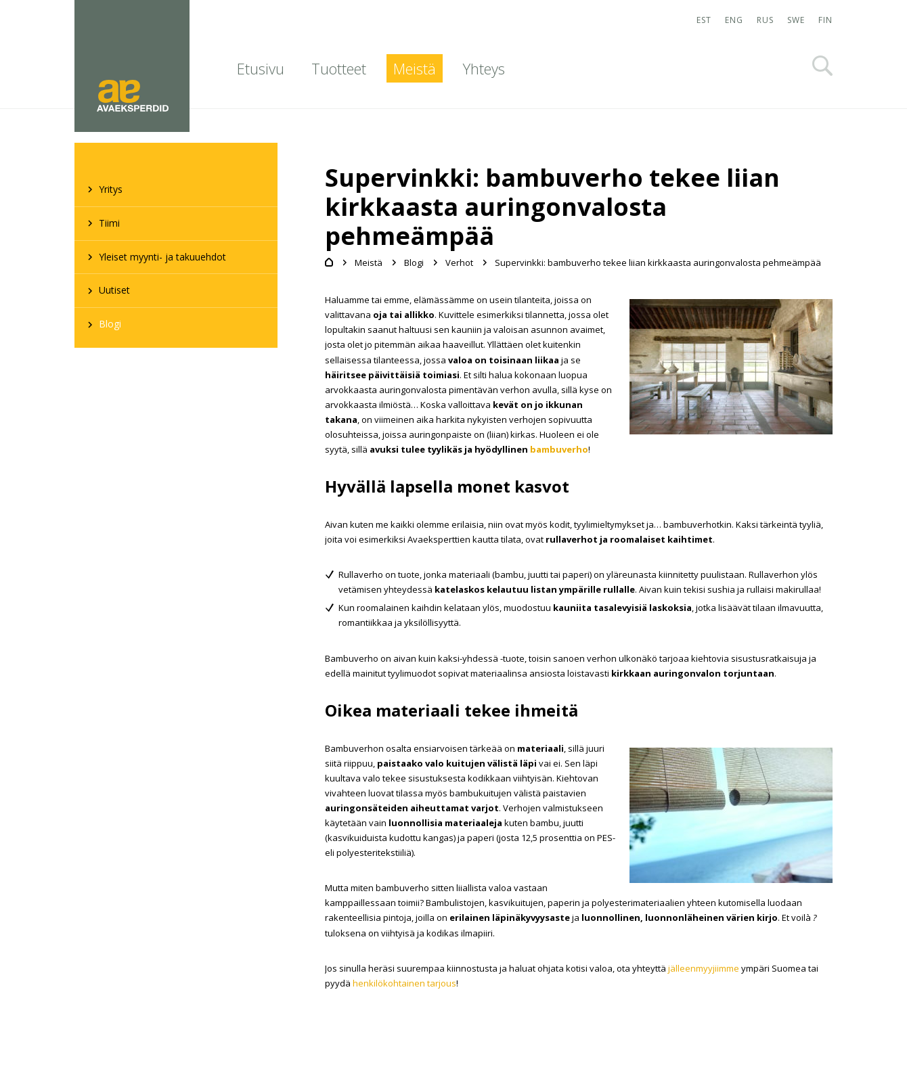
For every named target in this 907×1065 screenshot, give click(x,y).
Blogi (110, 323)
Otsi (822, 65)
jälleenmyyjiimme (703, 968)
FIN (825, 20)
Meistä (414, 68)
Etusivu (260, 68)
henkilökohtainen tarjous (404, 983)
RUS (765, 20)
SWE (796, 20)
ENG (734, 20)
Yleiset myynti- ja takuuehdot (162, 256)
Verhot (459, 262)
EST (703, 20)
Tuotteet (338, 68)
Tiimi (109, 223)
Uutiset (114, 290)
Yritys (111, 189)
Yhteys (484, 68)
